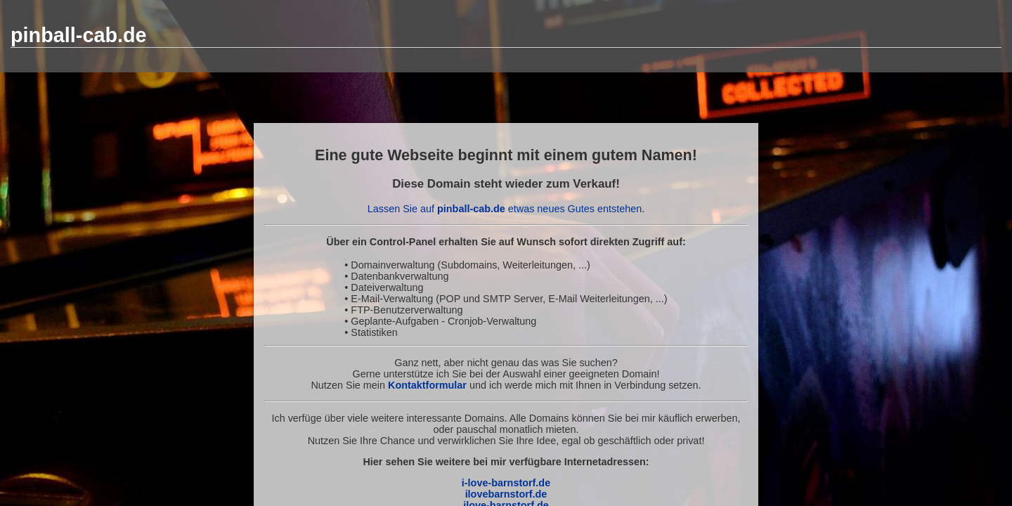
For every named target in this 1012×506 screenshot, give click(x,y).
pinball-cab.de (79, 35)
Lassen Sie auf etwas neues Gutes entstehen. (506, 208)
